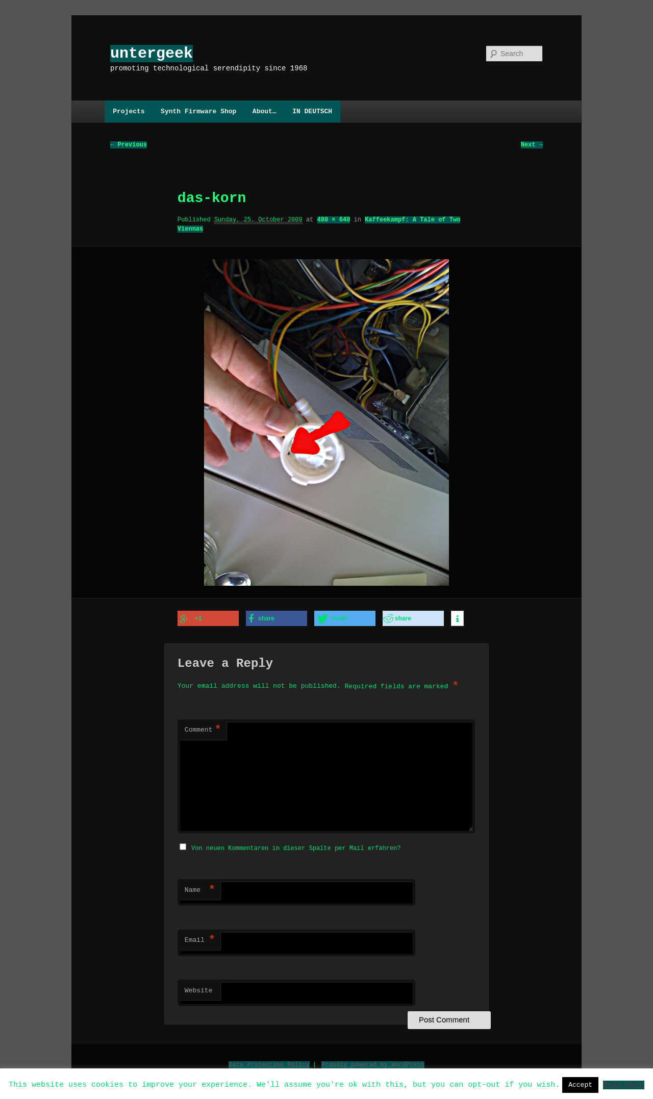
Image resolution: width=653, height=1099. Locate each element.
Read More (623, 1084)
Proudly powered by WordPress (372, 1063)
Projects (128, 111)
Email (200, 938)
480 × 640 (333, 220)
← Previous (128, 145)
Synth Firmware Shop (198, 111)
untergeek (151, 53)
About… (265, 111)
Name (200, 888)
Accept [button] (580, 1084)
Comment (203, 729)
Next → (532, 145)
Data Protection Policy (269, 1063)
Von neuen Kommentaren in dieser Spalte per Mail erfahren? (295, 846)
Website (199, 989)
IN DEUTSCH (312, 111)
